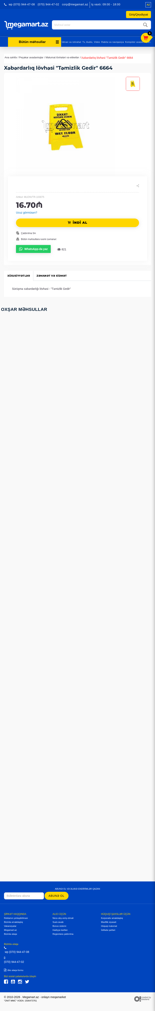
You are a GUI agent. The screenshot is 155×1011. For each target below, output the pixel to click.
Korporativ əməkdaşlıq (112, 917)
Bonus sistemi (59, 925)
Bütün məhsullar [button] (39, 41)
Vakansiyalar (10, 925)
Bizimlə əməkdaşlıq (13, 921)
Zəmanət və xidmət (54, 275)
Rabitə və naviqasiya (112, 41)
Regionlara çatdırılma (63, 933)
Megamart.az (10, 929)
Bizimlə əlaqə (10, 933)
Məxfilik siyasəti (108, 921)
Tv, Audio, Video (91, 41)
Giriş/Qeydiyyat (138, 14)
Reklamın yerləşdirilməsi (16, 917)
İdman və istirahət (71, 41)
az (148, 4)
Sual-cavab (58, 921)
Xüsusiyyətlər (19, 275)
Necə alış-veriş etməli (63, 917)
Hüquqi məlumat (109, 925)
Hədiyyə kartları (60, 929)
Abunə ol (56, 895)
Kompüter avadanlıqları (137, 41)
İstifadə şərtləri (108, 929)
